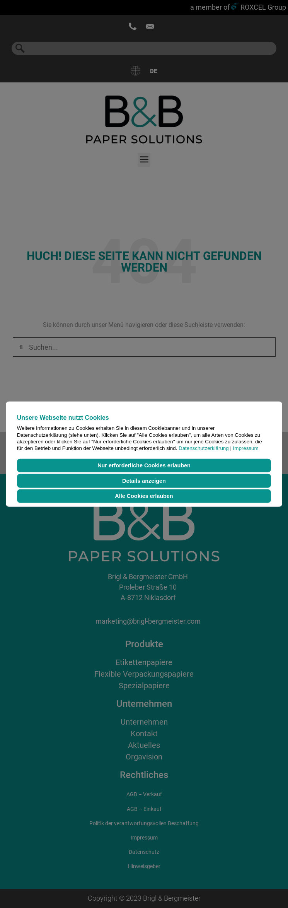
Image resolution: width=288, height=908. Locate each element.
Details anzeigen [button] (144, 481)
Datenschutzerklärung (204, 448)
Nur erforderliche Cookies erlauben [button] (144, 465)
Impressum (246, 448)
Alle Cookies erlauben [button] (144, 496)
